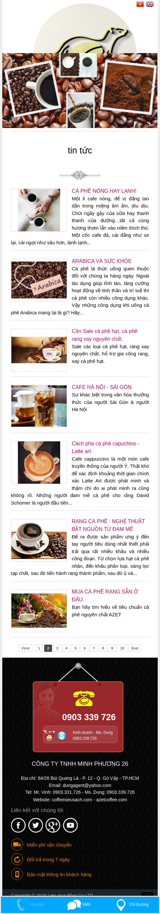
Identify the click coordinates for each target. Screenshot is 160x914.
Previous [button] (8, 86)
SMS (78, 904)
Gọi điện (28, 904)
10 (122, 648)
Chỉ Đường (130, 904)
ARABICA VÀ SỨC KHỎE (102, 261)
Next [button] (151, 86)
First (26, 648)
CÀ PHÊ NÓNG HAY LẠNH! (104, 191)
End (134, 648)
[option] (79, 90)
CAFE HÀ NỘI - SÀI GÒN (102, 387)
